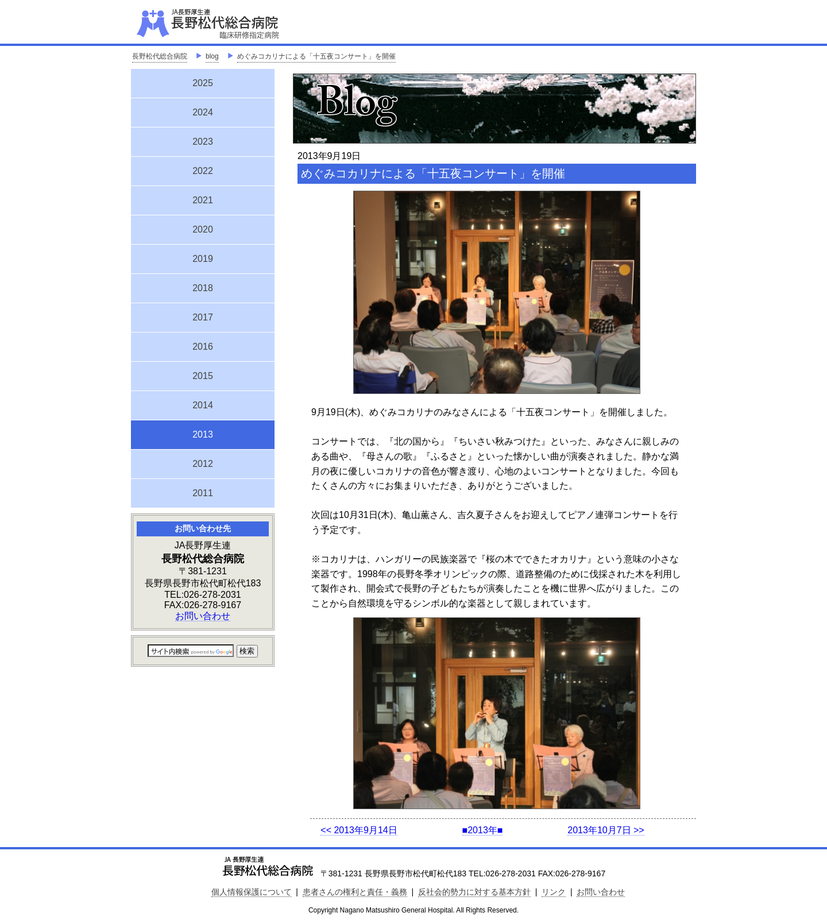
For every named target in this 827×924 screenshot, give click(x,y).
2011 (202, 493)
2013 (202, 433)
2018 (202, 288)
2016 (202, 346)
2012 (202, 464)
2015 (202, 376)
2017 (202, 317)
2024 (202, 112)
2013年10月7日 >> (605, 830)
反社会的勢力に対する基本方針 (474, 891)
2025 (202, 83)
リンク (554, 891)
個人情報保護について (251, 891)
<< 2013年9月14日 (358, 830)
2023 (202, 141)
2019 (202, 259)
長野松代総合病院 (159, 56)
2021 (202, 200)
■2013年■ (482, 830)
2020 (202, 229)
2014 (202, 405)
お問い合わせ (202, 616)
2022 (202, 171)
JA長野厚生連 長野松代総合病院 (243, 23)
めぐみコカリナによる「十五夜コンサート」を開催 (316, 56)
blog (212, 56)
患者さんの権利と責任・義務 (355, 891)
